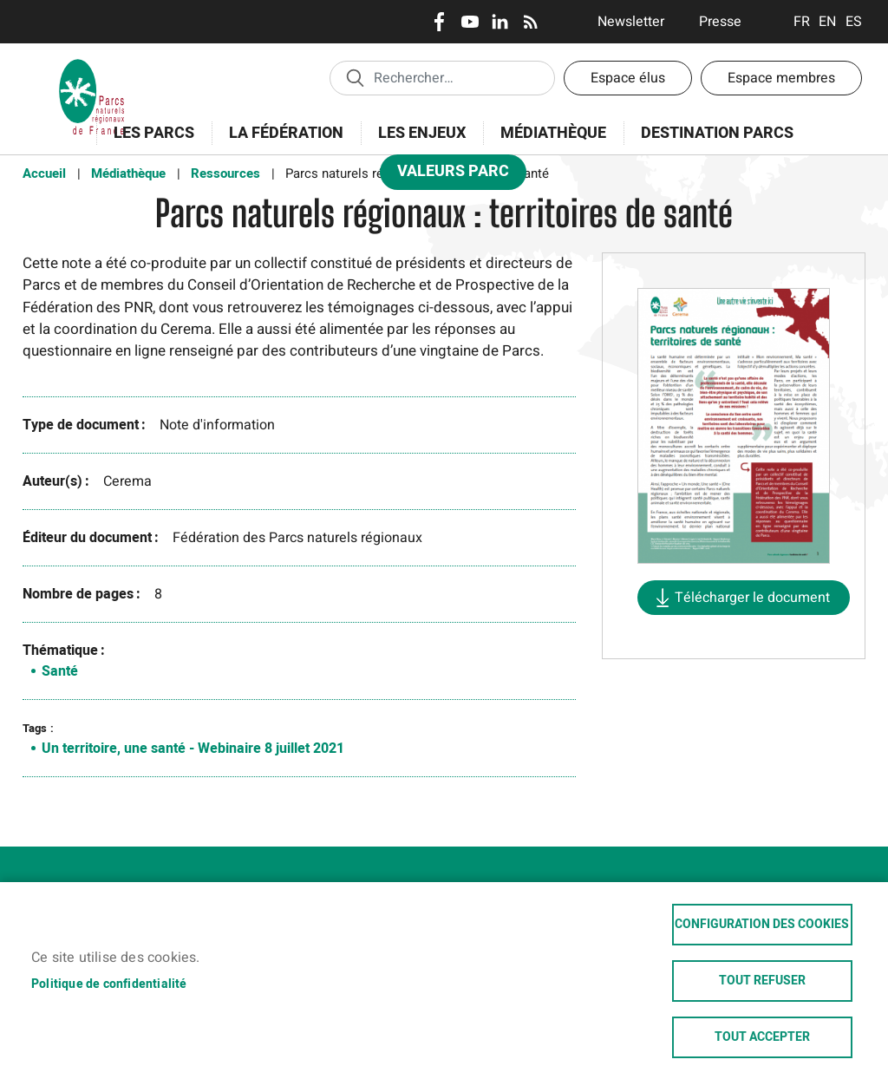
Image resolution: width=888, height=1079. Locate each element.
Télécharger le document (752, 597)
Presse (720, 21)
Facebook (439, 21)
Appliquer (354, 77)
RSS (530, 21)
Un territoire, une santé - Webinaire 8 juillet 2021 (193, 748)
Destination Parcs (717, 133)
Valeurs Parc (447, 174)
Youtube (469, 21)
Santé (60, 671)
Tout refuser (762, 981)
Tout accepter (762, 1037)
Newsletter (630, 21)
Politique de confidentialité (109, 984)
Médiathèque (553, 133)
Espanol (854, 22)
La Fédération (280, 142)
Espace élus (628, 78)
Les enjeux (416, 142)
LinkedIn (500, 21)
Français (801, 22)
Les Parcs (148, 142)
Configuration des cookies (762, 924)
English (828, 22)
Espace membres (781, 78)
